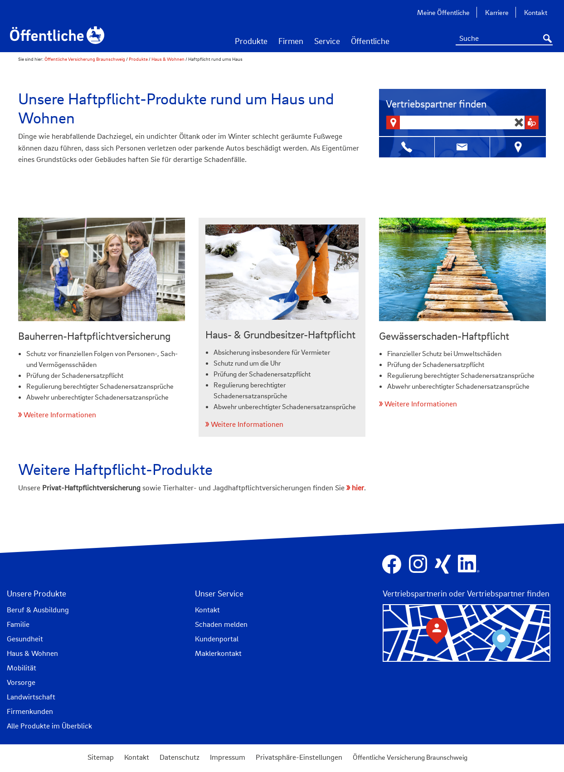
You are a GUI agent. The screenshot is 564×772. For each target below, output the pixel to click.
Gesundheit (25, 638)
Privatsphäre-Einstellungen (299, 757)
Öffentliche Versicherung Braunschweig (85, 59)
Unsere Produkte (36, 593)
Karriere (497, 12)
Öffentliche (370, 41)
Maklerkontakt (218, 653)
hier (358, 487)
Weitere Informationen (60, 414)
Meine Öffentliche (443, 12)
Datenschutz (179, 757)
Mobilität (21, 667)
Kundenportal (216, 638)
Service (327, 41)
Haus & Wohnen (168, 59)
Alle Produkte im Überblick (49, 725)
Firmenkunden (30, 711)
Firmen (290, 41)
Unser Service (219, 593)
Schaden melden (221, 624)
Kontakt (535, 12)
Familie (18, 624)
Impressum (227, 757)
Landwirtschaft (31, 696)
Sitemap (101, 757)
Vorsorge (21, 682)
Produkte (251, 41)
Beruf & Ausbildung (38, 609)
